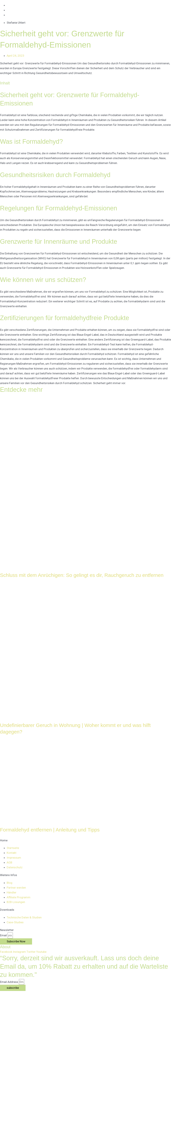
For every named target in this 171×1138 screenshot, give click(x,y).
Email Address (9, 982)
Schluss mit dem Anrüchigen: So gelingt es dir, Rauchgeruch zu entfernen (81, 575)
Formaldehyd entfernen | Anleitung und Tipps (50, 829)
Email (4, 935)
